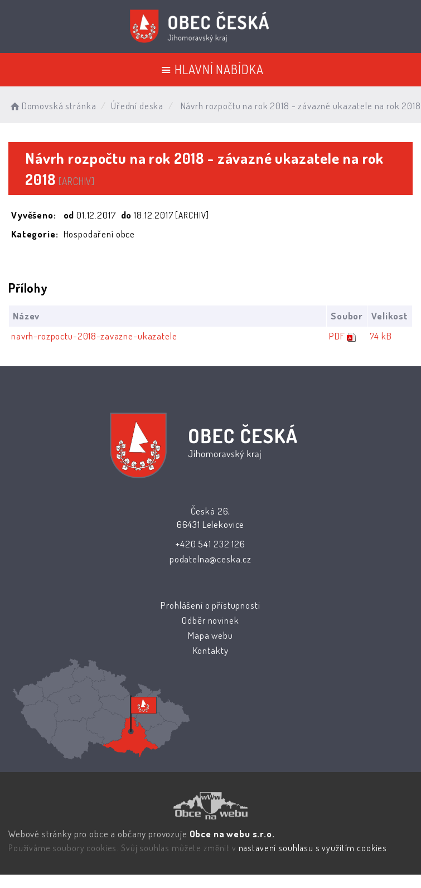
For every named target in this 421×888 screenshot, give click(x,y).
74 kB (380, 336)
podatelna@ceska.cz (210, 559)
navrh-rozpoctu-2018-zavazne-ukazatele (94, 336)
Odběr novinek (210, 620)
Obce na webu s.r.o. (232, 834)
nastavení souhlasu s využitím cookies (313, 847)
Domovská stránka (52, 105)
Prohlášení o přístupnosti (210, 605)
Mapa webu (210, 635)
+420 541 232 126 (210, 544)
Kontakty (210, 650)
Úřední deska (137, 105)
